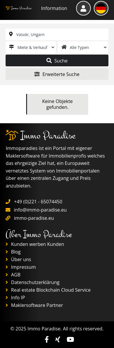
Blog (13, 252)
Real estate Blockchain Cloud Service (48, 290)
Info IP (15, 297)
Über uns (18, 259)
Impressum (21, 267)
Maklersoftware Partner (34, 305)
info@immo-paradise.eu (40, 210)
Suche (57, 61)
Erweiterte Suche (56, 74)
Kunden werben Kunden (35, 244)
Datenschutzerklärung (32, 282)
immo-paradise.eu (34, 218)
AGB (13, 274)
